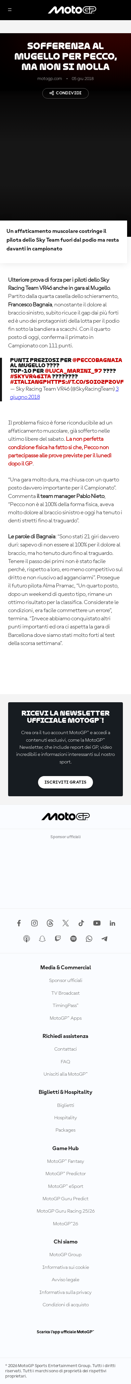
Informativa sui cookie (65, 1267)
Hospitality (65, 1118)
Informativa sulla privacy (65, 1292)
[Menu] (10, 10)
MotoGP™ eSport (65, 1186)
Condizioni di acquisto (66, 1305)
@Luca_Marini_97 (73, 371)
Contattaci (65, 1049)
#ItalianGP (28, 382)
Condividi (65, 93)
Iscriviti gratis (66, 782)
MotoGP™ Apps (66, 1018)
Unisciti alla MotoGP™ (66, 1074)
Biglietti (65, 1105)
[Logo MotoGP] (72, 10)
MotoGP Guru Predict (65, 1199)
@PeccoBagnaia (97, 360)
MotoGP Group (65, 1254)
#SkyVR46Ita (30, 376)
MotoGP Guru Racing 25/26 (66, 1211)
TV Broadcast (65, 993)
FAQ (65, 1062)
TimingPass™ (66, 1005)
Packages (65, 1130)
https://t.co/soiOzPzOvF (85, 382)
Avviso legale (65, 1280)
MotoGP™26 (65, 1224)
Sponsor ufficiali (65, 980)
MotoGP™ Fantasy (65, 1161)
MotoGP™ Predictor (66, 1173)
